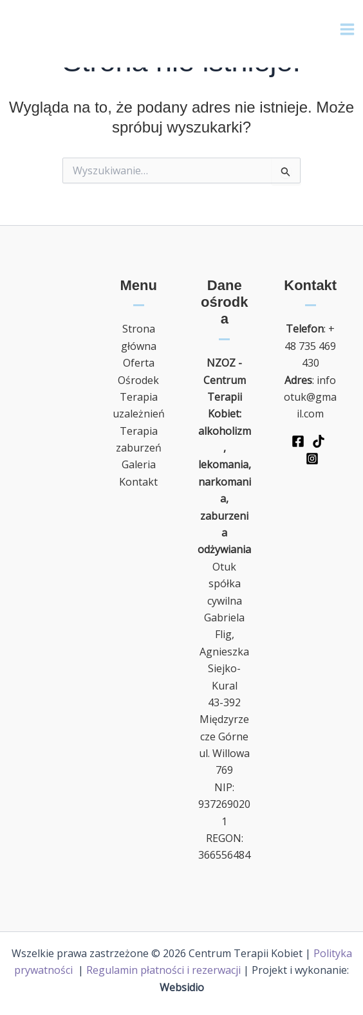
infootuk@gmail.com (310, 397)
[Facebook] (298, 441)
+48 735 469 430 (310, 346)
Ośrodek (138, 380)
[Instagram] (312, 458)
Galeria (139, 464)
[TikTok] (318, 441)
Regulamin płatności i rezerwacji (163, 970)
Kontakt (138, 482)
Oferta (138, 363)
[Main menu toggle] (347, 29)
